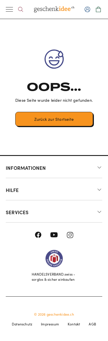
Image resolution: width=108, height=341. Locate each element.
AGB (92, 324)
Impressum (50, 324)
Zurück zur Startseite (54, 119)
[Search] (20, 9)
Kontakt (74, 324)
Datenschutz (22, 324)
